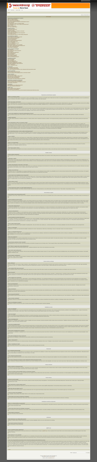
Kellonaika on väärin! (11, 30)
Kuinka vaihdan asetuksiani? (12, 29)
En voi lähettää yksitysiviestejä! (13, 67)
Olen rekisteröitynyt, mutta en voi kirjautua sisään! (16, 23)
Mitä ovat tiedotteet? (11, 54)
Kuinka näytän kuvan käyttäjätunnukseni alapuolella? (16, 32)
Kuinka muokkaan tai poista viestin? (13, 37)
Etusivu (9, 12)
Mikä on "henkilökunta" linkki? (12, 65)
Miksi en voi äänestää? (11, 42)
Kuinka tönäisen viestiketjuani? (13, 47)
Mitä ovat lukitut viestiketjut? (12, 55)
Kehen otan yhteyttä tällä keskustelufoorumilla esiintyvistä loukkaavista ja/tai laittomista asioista (23, 90)
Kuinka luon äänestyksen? (12, 39)
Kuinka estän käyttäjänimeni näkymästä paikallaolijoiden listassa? (18, 21)
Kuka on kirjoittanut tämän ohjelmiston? (14, 88)
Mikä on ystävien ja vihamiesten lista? (14, 71)
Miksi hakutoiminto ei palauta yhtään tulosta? (15, 75)
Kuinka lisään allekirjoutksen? (12, 38)
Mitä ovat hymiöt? (10, 51)
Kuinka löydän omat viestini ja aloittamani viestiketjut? (16, 78)
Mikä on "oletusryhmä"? (11, 64)
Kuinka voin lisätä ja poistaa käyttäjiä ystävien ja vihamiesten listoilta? (19, 72)
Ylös (8, 111)
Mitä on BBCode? (10, 49)
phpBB (45, 455)
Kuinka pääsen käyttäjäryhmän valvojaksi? (15, 62)
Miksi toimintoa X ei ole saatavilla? (13, 89)
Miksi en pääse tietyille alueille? (13, 41)
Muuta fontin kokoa (8, 0)
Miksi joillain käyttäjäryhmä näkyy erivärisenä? (15, 63)
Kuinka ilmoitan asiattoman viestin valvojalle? (15, 44)
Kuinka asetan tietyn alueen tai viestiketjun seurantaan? (17, 81)
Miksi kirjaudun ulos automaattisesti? (14, 20)
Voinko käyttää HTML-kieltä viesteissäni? (14, 50)
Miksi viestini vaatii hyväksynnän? (13, 46)
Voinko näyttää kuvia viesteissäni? (13, 52)
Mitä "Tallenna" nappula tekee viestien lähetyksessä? (16, 45)
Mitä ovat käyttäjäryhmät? (12, 60)
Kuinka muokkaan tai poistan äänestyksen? (15, 40)
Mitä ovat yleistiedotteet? (12, 53)
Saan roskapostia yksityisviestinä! (13, 68)
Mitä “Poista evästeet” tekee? (12, 26)
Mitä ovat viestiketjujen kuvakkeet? (13, 56)
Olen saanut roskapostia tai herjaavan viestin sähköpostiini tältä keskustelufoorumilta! (22, 69)
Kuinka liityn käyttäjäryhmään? (13, 61)
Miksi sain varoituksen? (11, 43)
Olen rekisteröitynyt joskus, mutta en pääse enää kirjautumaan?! (18, 24)
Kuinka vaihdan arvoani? (12, 33)
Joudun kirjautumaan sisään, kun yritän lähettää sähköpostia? (18, 34)
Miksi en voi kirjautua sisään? (12, 19)
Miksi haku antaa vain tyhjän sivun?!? (14, 76)
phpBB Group (44, 430)
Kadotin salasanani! (11, 22)
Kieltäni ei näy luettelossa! (12, 31)
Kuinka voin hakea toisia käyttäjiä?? (13, 77)
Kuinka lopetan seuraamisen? (12, 82)
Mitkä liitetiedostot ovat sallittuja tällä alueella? (15, 85)
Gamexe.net (53, 456)
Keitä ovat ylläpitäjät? (11, 59)
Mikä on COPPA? (10, 25)
